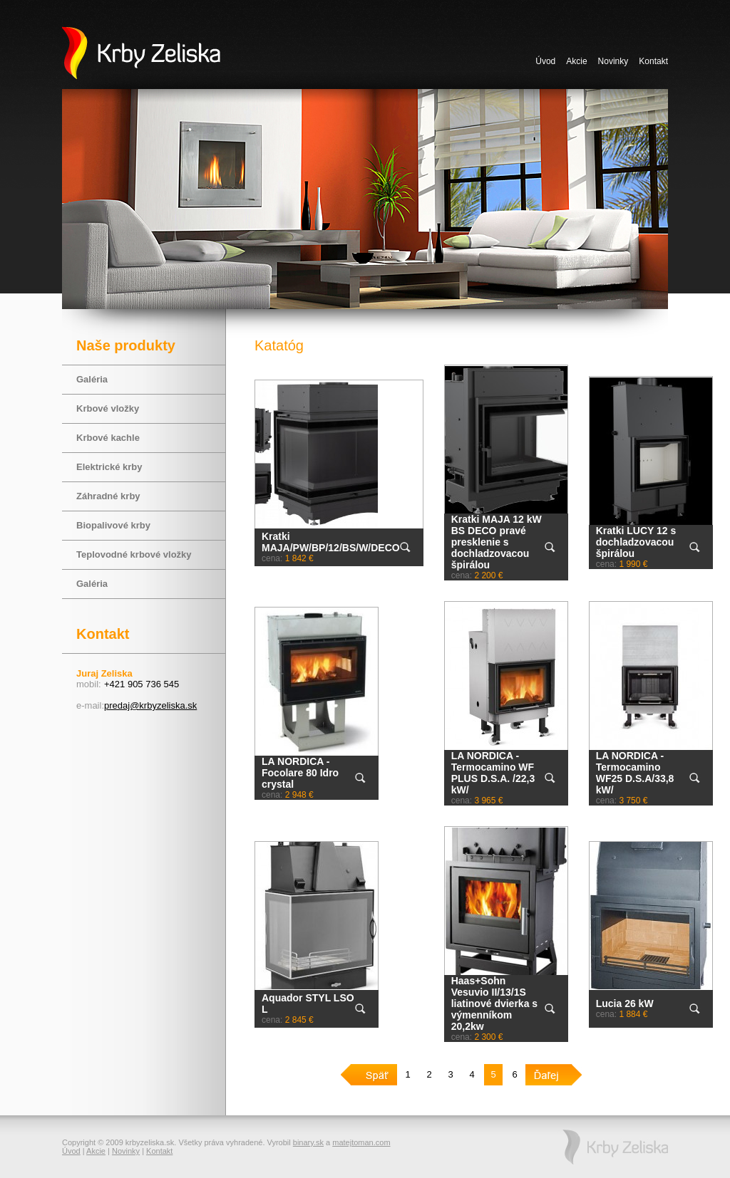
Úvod (545, 61)
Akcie (576, 61)
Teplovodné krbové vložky (134, 554)
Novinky (613, 61)
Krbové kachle (108, 437)
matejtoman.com (361, 1142)
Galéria (92, 379)
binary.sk (308, 1142)
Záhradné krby (108, 496)
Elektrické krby (109, 467)
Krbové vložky (107, 408)
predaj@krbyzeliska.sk (150, 705)
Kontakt (653, 61)
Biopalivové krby (113, 525)
